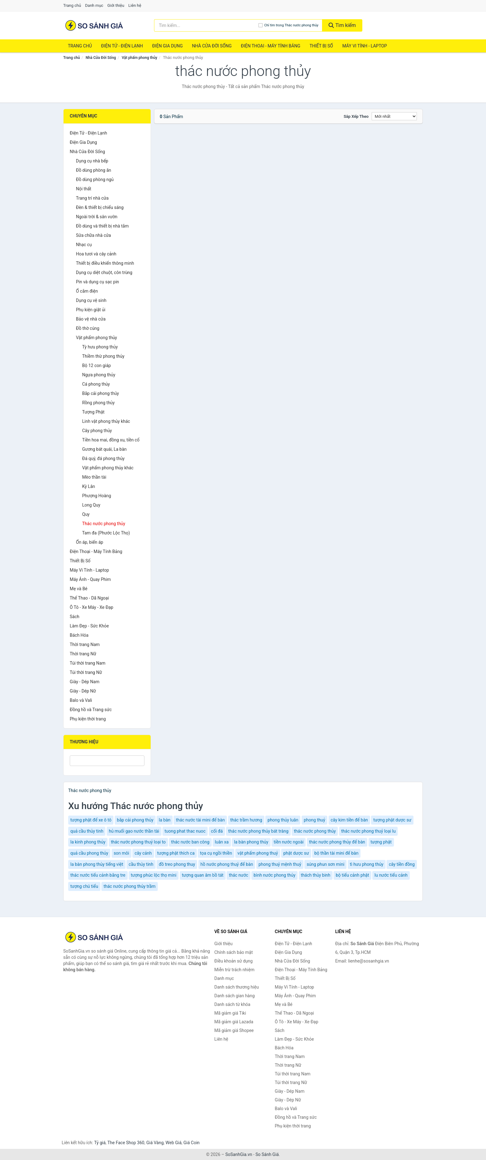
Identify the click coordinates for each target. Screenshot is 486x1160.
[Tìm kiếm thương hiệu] (206, 25)
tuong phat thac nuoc (185, 831)
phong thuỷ (314, 819)
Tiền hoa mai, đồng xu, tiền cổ (110, 439)
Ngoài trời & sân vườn (96, 216)
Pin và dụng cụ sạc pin (97, 281)
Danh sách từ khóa (232, 1004)
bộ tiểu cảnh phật (352, 875)
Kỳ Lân (88, 486)
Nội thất (83, 188)
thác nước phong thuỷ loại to (138, 841)
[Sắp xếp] (394, 116)
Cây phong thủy (97, 430)
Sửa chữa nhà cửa (93, 235)
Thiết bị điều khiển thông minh (105, 263)
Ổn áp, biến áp (89, 542)
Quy (86, 514)
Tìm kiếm (342, 25)
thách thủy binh (315, 875)
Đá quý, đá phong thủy (103, 458)
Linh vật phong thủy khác (106, 421)
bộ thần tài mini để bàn (336, 853)
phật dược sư (296, 853)
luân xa (222, 841)
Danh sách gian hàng (234, 995)
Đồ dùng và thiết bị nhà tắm (102, 226)
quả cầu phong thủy (89, 853)
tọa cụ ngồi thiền (216, 853)
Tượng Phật (93, 412)
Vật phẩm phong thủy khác (108, 467)
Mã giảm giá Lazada (234, 1021)
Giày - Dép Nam (84, 681)
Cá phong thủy (96, 384)
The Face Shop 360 (125, 1142)
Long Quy (91, 505)
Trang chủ (72, 5)
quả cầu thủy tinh (86, 831)
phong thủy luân (282, 819)
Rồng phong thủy (98, 402)
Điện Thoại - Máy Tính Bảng (270, 45)
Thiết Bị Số (321, 45)
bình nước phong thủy (274, 875)
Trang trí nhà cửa (92, 198)
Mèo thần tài (94, 477)
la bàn (164, 819)
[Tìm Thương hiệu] (107, 760)
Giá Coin (191, 1142)
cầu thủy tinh (141, 864)
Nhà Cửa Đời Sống (212, 45)
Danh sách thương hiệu (236, 987)
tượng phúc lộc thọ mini (153, 875)
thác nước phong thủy (315, 831)
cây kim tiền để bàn (349, 819)
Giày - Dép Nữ (83, 690)
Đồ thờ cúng (87, 328)
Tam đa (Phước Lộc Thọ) (106, 532)
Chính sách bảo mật (233, 952)
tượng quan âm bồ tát (202, 875)
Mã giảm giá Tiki (230, 1013)
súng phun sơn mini (325, 864)
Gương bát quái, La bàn (104, 449)
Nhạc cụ (84, 244)
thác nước (238, 875)
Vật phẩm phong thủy (139, 57)
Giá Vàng (155, 1142)
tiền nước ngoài (288, 841)
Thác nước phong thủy (103, 523)
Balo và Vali (81, 700)
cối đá (217, 831)
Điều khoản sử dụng (233, 961)
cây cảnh (143, 853)
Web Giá (174, 1142)
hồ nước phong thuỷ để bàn (227, 864)
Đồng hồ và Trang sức (91, 709)
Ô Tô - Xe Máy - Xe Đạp (91, 607)
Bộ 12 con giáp (96, 365)
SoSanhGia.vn (238, 1154)
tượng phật (381, 841)
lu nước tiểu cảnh (391, 875)
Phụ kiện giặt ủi (90, 309)
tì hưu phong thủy (366, 864)
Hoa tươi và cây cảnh (96, 253)
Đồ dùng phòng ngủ (94, 179)
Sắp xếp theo (356, 116)
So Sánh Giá (267, 1154)
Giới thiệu (115, 5)
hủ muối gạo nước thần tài (134, 831)
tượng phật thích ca (176, 853)
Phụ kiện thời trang (88, 718)
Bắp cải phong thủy (100, 393)
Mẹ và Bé (78, 588)
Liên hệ (134, 5)
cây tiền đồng (402, 864)
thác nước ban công (190, 841)
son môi (121, 853)
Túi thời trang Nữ (86, 672)
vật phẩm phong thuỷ (257, 853)
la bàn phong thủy (251, 841)
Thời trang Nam (85, 644)
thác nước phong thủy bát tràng (258, 831)
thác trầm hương (246, 819)
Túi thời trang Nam (87, 663)
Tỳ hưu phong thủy (100, 346)
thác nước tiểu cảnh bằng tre (98, 875)
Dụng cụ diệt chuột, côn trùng (104, 272)
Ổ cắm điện (87, 291)
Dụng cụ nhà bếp (92, 160)
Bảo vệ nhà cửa (91, 319)
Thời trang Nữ (83, 653)
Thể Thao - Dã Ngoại (89, 597)
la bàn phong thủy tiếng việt (96, 864)
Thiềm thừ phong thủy (103, 356)
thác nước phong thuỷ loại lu (368, 831)
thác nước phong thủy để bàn (337, 841)
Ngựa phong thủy (98, 374)
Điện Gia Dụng (167, 45)
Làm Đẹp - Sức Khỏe (89, 625)
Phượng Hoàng (96, 495)
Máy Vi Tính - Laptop (364, 45)
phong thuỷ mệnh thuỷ (279, 864)
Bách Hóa (79, 635)
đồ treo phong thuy (177, 864)
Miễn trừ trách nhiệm (234, 969)
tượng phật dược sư (392, 819)
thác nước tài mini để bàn (200, 819)
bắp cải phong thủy (135, 819)
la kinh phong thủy (87, 841)
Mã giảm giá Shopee (234, 1030)
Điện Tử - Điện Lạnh (122, 45)
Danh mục (94, 5)
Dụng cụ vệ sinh (91, 300)
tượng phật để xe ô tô (90, 819)
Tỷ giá (100, 1142)
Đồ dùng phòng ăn (93, 170)
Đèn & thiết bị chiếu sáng (100, 207)
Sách (74, 616)
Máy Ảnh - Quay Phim (90, 579)
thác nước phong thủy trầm (130, 886)
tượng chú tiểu (84, 886)
